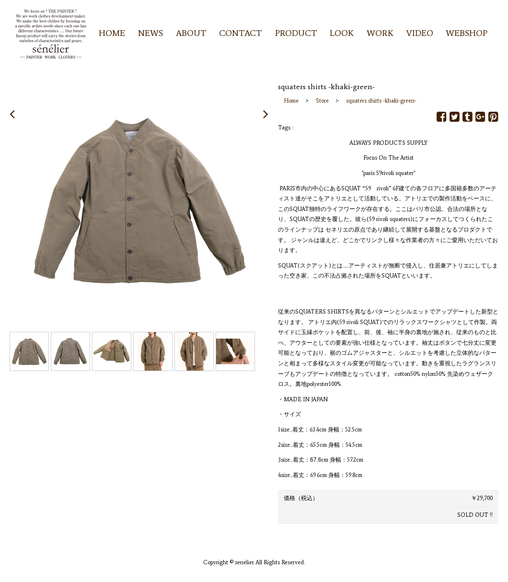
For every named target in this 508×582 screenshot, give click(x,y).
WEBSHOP (466, 33)
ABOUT (191, 33)
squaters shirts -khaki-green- (381, 100)
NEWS (150, 33)
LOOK (342, 33)
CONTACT (240, 33)
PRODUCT (296, 33)
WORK (380, 33)
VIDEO (419, 33)
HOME (112, 33)
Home (291, 100)
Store (322, 100)
